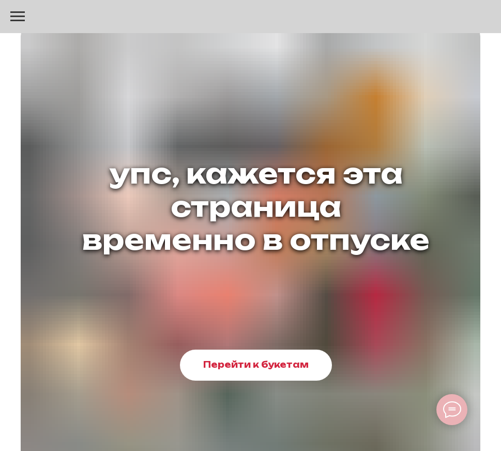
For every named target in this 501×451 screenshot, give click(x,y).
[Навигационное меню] (17, 16)
